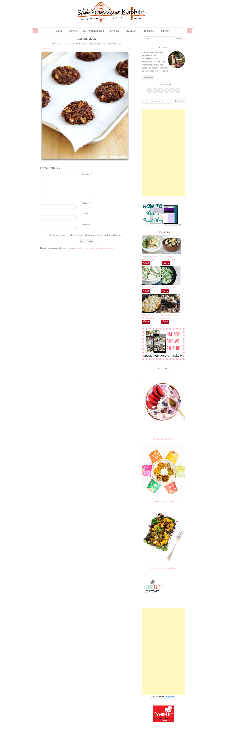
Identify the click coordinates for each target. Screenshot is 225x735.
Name (86, 202)
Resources (148, 30)
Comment (87, 174)
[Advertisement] (163, 153)
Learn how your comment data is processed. (94, 247)
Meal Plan (130, 30)
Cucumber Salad (149, 287)
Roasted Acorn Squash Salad (163, 568)
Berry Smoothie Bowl (163, 439)
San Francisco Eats (93, 30)
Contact (164, 30)
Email (86, 213)
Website (86, 224)
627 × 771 (75, 44)
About (59, 30)
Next (129, 48)
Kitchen (114, 30)
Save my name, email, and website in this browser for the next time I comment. (88, 235)
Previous (45, 48)
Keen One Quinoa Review (163, 501)
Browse (73, 30)
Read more (148, 77)
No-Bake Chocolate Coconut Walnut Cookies (101, 44)
